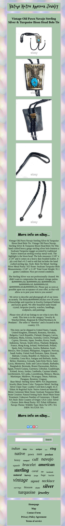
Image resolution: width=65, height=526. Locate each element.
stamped (26, 460)
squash (16, 465)
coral (35, 471)
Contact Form (34, 513)
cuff (35, 459)
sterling (21, 470)
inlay (25, 449)
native (20, 453)
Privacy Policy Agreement (33, 517)
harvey (28, 475)
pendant (49, 454)
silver (48, 486)
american (47, 464)
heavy (17, 460)
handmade (49, 472)
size (42, 472)
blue (31, 449)
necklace (48, 481)
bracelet (29, 464)
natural (17, 474)
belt (46, 449)
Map (34, 508)
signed (35, 481)
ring (53, 448)
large (36, 476)
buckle (51, 475)
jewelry (43, 493)
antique (39, 449)
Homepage (34, 504)
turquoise (26, 492)
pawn (31, 454)
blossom (28, 487)
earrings (17, 488)
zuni (39, 454)
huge (43, 475)
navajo (47, 459)
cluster (37, 488)
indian (16, 448)
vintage (20, 480)
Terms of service (34, 521)
